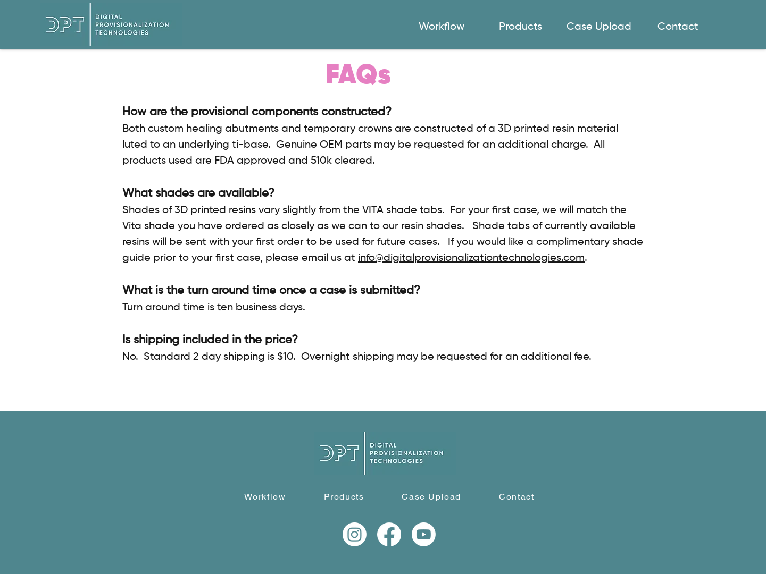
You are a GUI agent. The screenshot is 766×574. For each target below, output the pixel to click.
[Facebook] (389, 534)
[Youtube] (424, 534)
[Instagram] (355, 534)
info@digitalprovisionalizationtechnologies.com (471, 258)
